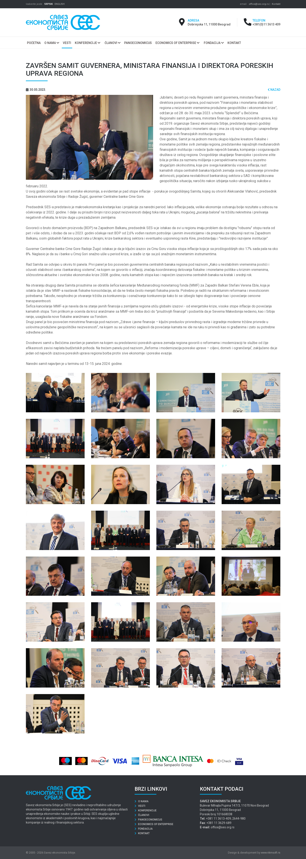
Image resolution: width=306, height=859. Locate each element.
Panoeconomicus (148, 819)
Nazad (274, 89)
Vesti (140, 805)
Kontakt (276, 4)
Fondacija (214, 43)
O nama (51, 43)
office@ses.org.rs (259, 4)
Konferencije (87, 43)
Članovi (112, 43)
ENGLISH (60, 4)
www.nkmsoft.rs (270, 852)
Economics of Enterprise (177, 43)
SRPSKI (48, 4)
